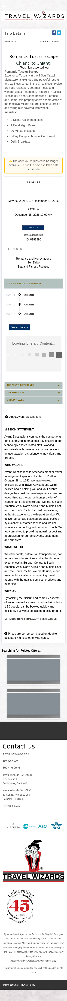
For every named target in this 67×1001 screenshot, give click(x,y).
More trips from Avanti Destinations (31, 619)
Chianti (29, 295)
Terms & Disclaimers (33, 235)
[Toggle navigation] (4, 6)
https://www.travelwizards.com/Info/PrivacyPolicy (33, 961)
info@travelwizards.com (16, 753)
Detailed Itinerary (19, 327)
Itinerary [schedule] (11, 42)
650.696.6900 (10, 760)
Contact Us (33, 227)
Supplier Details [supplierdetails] (49, 42)
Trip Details (15, 33)
